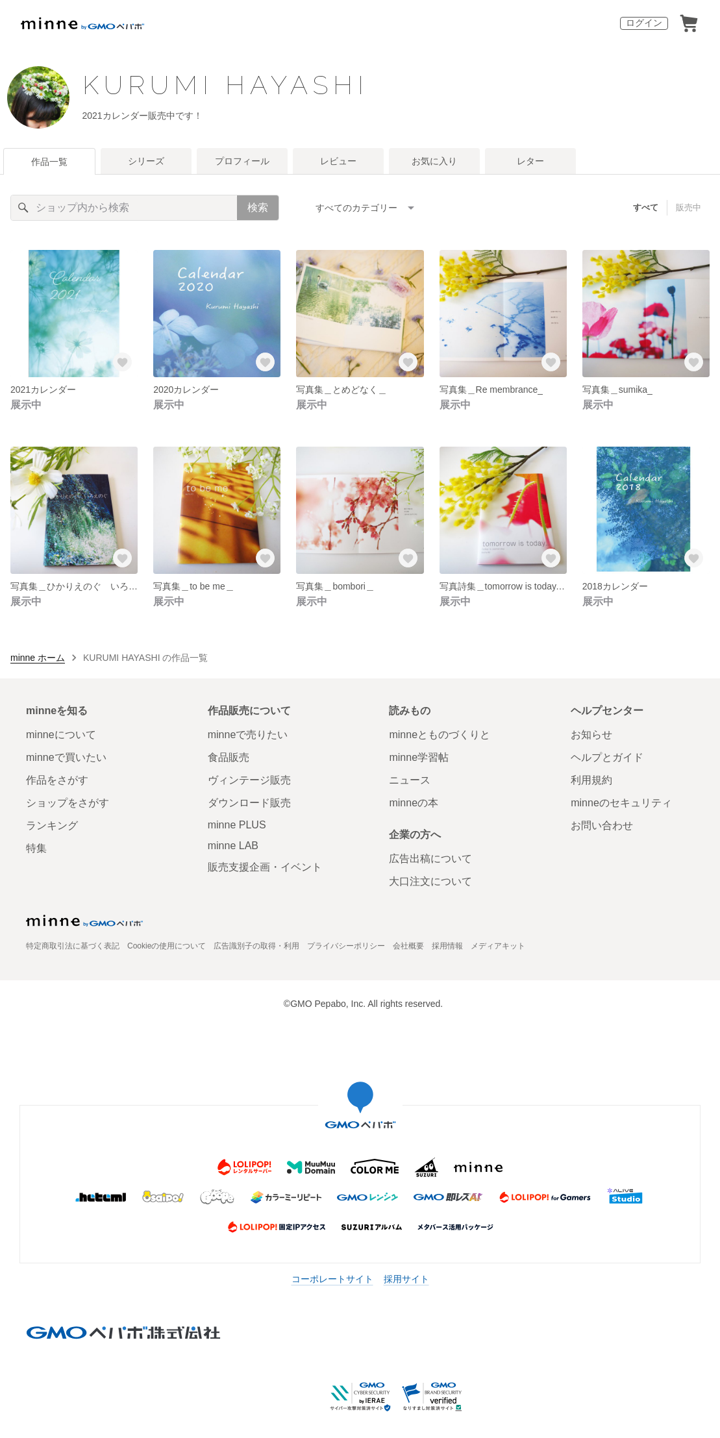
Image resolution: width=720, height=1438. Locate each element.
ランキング (52, 825)
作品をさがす (57, 780)
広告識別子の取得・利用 (256, 945)
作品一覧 (49, 161)
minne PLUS (237, 824)
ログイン (644, 23)
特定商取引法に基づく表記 (72, 945)
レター (530, 161)
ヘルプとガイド (607, 757)
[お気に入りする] (122, 361)
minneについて (61, 734)
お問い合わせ (602, 825)
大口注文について (430, 881)
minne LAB (233, 845)
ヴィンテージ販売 (249, 780)
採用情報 (447, 945)
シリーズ (146, 161)
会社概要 (408, 945)
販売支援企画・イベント (265, 867)
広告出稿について (430, 858)
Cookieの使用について (166, 945)
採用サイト (406, 1279)
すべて (645, 207)
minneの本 (413, 802)
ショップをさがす (67, 802)
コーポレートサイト (332, 1279)
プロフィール (242, 161)
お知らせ (591, 734)
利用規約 (591, 780)
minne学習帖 (419, 757)
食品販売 (228, 757)
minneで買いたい (66, 757)
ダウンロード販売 (249, 802)
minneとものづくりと (439, 734)
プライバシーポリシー (346, 945)
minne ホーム (37, 657)
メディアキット (498, 945)
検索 (257, 207)
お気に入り (434, 161)
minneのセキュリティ (621, 802)
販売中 (688, 207)
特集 (36, 848)
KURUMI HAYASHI (225, 84)
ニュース (409, 780)
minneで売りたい (248, 734)
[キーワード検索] (124, 207)
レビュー (338, 161)
